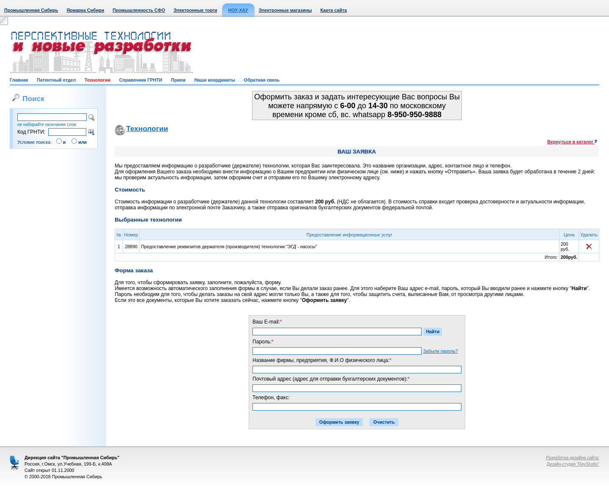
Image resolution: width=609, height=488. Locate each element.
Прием (178, 79)
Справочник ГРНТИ (140, 79)
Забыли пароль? (440, 351)
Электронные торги (195, 10)
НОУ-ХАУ (238, 10)
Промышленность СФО (138, 10)
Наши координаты (214, 79)
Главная (19, 79)
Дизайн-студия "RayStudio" (573, 464)
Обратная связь (262, 79)
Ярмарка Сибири (85, 10)
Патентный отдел (56, 79)
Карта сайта (333, 10)
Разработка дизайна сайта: (572, 457)
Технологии (97, 79)
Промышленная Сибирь (31, 10)
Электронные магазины (285, 10)
